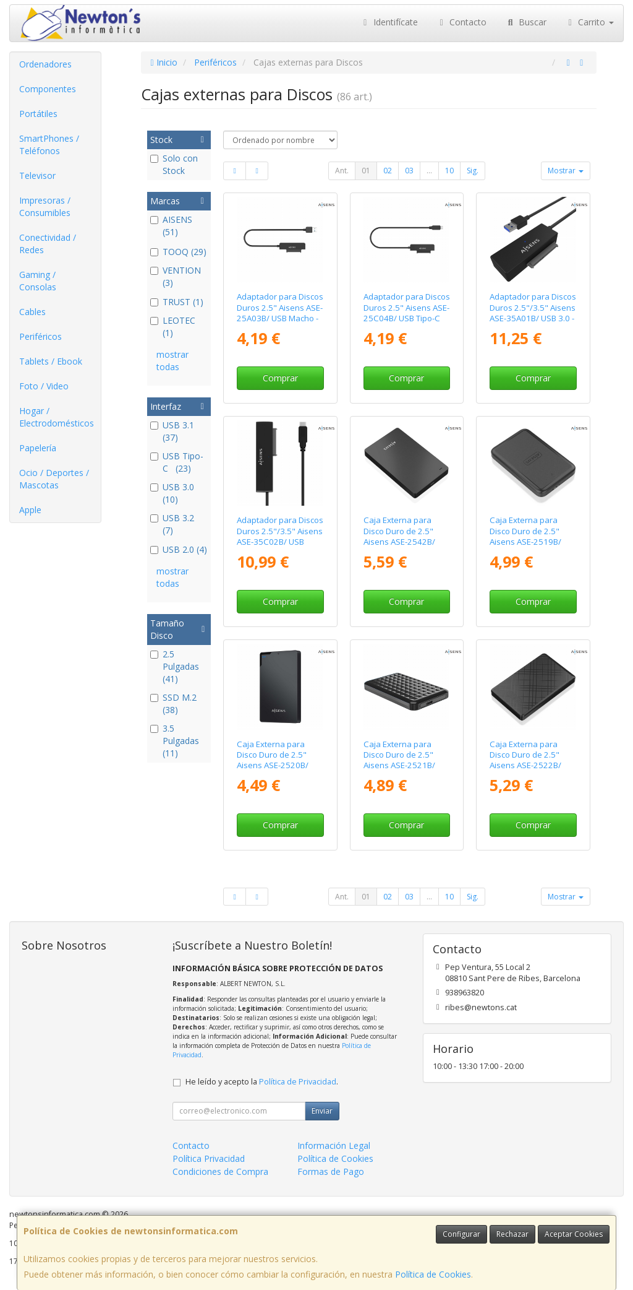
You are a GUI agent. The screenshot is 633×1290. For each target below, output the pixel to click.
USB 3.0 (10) (173, 493)
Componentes (47, 89)
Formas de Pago (330, 1171)
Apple (30, 510)
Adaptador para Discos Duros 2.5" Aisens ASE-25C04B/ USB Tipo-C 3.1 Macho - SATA (406, 312)
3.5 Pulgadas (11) (174, 740)
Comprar (280, 378)
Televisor (37, 175)
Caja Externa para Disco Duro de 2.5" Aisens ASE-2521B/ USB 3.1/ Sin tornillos (402, 760)
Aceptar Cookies (574, 1234)
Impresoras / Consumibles (44, 206)
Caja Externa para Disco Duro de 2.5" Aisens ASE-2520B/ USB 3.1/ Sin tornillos (276, 760)
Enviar (322, 1111)
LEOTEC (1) (172, 326)
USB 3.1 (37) (173, 431)
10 (449, 170)
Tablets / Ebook (50, 361)
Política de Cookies (433, 1274)
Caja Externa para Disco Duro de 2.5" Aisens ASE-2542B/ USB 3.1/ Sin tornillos (402, 536)
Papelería (37, 448)
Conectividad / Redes (47, 244)
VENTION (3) (175, 276)
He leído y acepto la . (261, 1081)
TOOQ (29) (178, 252)
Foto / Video (44, 386)
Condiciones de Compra (220, 1171)
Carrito (589, 22)
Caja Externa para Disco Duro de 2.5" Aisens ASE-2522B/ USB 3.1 (525, 760)
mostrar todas (172, 360)
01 (366, 170)
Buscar (525, 22)
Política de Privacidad (297, 1081)
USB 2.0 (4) (178, 549)
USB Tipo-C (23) (176, 462)
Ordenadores (45, 64)
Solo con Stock (174, 164)
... (429, 170)
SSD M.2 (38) (173, 703)
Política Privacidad (208, 1158)
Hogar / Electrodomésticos (56, 417)
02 (387, 170)
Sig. (472, 170)
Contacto (461, 22)
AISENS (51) (171, 226)
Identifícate (389, 22)
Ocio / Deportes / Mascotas (54, 479)
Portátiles (38, 113)
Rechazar (512, 1234)
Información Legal (333, 1145)
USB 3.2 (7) (173, 524)
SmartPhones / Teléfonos (49, 144)
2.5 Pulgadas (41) (174, 666)
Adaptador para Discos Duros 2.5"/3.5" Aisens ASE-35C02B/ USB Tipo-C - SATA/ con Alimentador (280, 541)
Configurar (461, 1234)
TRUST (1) (176, 302)
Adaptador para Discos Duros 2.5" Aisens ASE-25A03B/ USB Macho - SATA (280, 312)
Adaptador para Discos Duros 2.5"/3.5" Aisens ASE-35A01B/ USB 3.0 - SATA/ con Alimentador (533, 312)
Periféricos (40, 336)
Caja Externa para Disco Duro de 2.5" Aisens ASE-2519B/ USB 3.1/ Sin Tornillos (529, 536)
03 (409, 170)
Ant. (342, 170)
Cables (32, 312)
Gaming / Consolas (37, 281)
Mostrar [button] (566, 170)
